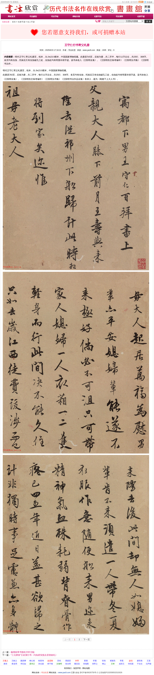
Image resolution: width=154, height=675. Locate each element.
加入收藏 (125, 2)
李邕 (122, 661)
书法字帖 (54, 16)
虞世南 (139, 661)
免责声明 (77, 668)
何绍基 (131, 664)
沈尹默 (148, 664)
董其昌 (77, 664)
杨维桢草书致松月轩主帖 (22, 652)
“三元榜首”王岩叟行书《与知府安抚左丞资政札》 (34, 655)
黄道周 (14, 664)
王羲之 (5, 661)
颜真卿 (23, 661)
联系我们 (68, 668)
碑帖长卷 (76, 16)
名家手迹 (141, 16)
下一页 (86, 639)
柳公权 (32, 661)
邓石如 (23, 664)
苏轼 (59, 661)
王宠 (148, 661)
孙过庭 (41, 664)
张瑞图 (86, 664)
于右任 (139, 664)
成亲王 (121, 664)
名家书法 (97, 16)
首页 (14, 22)
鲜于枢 (50, 664)
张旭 (104, 661)
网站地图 (86, 668)
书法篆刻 (33, 16)
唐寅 (5, 664)
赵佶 (131, 661)
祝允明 (68, 664)
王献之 (14, 661)
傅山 (104, 664)
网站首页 (11, 16)
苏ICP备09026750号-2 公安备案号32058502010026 (101, 672)
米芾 (77, 661)
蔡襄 (86, 661)
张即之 (95, 664)
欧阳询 (41, 661)
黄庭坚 (68, 661)
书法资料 (119, 16)
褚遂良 (113, 661)
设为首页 (134, 2)
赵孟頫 (50, 661)
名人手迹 (31, 22)
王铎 (113, 664)
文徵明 (59, 664)
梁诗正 (32, 664)
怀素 (95, 661)
